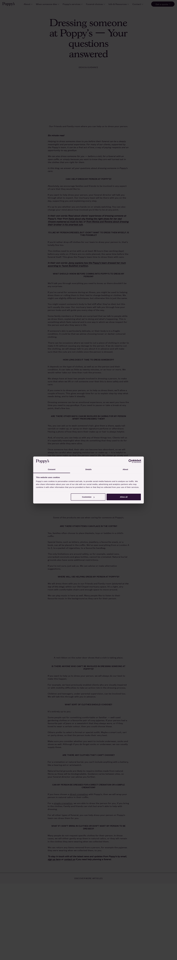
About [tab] (125, 469)
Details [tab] (88, 469)
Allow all (124, 497)
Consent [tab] (51, 469)
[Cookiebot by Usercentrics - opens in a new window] (130, 461)
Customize (88, 497)
